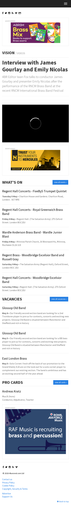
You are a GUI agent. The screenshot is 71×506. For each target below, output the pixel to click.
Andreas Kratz (11, 391)
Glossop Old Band (14, 308)
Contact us (7, 479)
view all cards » (61, 382)
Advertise (6, 493)
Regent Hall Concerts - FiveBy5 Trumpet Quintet (34, 191)
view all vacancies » (59, 299)
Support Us (7, 496)
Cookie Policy (8, 485)
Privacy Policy (8, 482)
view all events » (60, 182)
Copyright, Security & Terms (15, 488)
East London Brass (14, 358)
